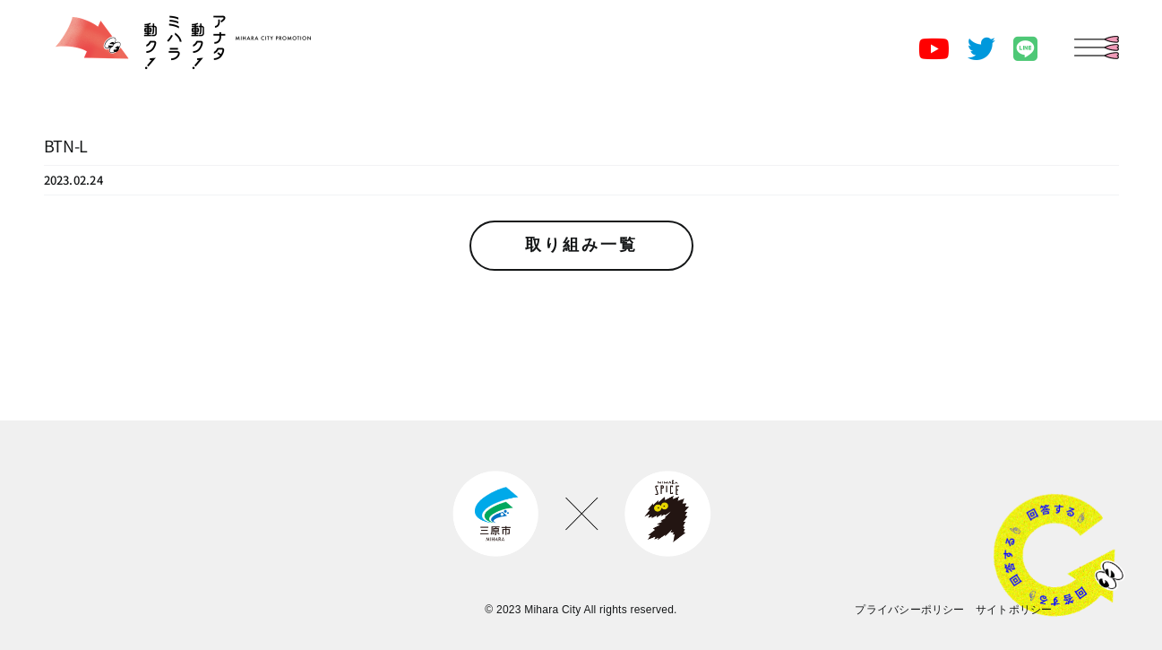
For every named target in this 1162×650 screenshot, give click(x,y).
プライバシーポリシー (909, 609)
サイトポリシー (1014, 609)
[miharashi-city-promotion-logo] (177, 8)
